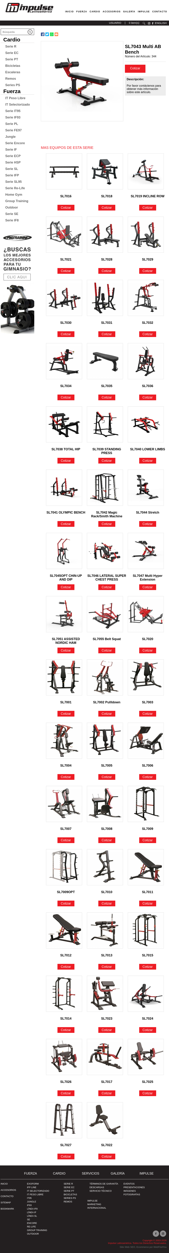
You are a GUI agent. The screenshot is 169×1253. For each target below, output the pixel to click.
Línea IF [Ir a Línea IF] (31, 1212)
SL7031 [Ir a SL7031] (106, 323)
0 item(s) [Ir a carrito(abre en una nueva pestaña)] (134, 22)
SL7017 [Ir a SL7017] (106, 1082)
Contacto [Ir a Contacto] (159, 11)
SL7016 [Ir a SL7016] (66, 196)
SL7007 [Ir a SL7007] (66, 829)
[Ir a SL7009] (146, 804)
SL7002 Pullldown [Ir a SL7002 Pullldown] (106, 702)
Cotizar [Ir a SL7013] (107, 967)
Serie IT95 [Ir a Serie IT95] (13, 111)
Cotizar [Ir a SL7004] (66, 777)
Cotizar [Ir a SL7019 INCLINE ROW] (148, 207)
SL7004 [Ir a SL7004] (66, 765)
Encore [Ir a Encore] (32, 1223)
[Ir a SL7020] (146, 614)
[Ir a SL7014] (64, 994)
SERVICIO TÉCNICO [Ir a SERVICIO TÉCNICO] (101, 1191)
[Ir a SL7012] (64, 930)
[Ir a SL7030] (64, 298)
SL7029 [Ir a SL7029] (147, 259)
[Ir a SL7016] (64, 171)
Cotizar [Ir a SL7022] (107, 1156)
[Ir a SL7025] (146, 1057)
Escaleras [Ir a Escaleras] (12, 72)
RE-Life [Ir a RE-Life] (31, 1226)
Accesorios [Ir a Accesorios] (112, 11)
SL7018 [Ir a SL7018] (106, 196)
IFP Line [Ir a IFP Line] (31, 1187)
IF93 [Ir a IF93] (29, 1205)
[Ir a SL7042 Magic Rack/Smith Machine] (105, 488)
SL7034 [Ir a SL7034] (66, 386)
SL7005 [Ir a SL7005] (106, 765)
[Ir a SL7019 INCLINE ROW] (146, 171)
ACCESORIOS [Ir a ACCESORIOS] (8, 1190)
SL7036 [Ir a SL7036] (147, 386)
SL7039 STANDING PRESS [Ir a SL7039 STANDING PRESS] (106, 449)
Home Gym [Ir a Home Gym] (13, 194)
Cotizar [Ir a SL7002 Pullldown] (107, 713)
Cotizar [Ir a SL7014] (66, 1030)
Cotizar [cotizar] (135, 68)
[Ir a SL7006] (146, 741)
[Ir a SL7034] (64, 361)
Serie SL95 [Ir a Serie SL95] (13, 182)
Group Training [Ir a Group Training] (16, 201)
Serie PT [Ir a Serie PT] (11, 59)
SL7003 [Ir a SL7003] (147, 702)
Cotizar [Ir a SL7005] (107, 777)
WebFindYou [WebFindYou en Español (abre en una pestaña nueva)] (160, 1247)
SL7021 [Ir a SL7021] (66, 259)
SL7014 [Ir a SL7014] (66, 1018)
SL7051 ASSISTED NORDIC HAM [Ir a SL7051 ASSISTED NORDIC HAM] (66, 639)
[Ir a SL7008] (105, 804)
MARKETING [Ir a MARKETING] (94, 1204)
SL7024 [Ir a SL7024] (147, 1018)
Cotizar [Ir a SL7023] (107, 1030)
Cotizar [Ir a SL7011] (148, 903)
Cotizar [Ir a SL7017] (107, 1093)
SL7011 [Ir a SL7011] (147, 892)
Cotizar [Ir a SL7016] (66, 207)
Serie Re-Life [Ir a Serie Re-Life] (15, 188)
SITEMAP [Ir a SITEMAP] (6, 1202)
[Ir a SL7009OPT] (64, 867)
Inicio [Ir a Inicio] (4, 1183)
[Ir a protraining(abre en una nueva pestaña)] (17, 282)
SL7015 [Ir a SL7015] (147, 955)
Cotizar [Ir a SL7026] (66, 1093)
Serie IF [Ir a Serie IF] (11, 149)
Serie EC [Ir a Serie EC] (12, 53)
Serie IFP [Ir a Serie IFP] (12, 175)
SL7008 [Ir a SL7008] (106, 829)
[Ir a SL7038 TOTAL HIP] (64, 424)
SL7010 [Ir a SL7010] (106, 892)
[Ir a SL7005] (105, 741)
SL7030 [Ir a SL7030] (66, 323)
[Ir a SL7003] (146, 677)
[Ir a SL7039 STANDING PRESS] (105, 424)
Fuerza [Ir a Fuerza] (81, 11)
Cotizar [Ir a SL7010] (107, 903)
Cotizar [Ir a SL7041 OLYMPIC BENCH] (66, 524)
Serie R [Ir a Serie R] (10, 46)
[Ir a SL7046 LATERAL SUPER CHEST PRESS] (105, 551)
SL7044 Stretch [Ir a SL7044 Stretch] (147, 512)
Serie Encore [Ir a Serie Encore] (15, 143)
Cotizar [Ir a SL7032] (148, 334)
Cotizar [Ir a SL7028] (107, 271)
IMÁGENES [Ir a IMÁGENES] (129, 1191)
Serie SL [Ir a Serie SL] (11, 169)
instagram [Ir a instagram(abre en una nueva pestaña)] (149, 23)
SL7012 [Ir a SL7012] (66, 955)
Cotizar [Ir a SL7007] (66, 840)
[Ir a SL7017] (105, 1057)
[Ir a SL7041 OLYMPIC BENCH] (64, 488)
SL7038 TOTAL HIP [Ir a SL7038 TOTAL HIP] (66, 449)
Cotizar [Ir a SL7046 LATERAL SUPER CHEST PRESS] (107, 587)
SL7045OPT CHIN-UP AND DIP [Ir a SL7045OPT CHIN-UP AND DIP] (66, 576)
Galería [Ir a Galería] (129, 11)
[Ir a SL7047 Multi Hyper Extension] (146, 551)
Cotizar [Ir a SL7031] (107, 334)
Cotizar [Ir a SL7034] (66, 397)
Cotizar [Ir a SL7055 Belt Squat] (107, 650)
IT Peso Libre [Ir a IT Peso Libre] (15, 98)
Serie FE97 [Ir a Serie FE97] (13, 130)
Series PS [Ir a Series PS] (12, 85)
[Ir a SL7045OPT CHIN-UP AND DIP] (64, 551)
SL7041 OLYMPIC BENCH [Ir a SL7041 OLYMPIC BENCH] (65, 512)
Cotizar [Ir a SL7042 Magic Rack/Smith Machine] (107, 524)
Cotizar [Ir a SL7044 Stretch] (148, 524)
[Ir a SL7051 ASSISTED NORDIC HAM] (64, 614)
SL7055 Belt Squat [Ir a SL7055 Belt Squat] (107, 639)
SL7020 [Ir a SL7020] (147, 639)
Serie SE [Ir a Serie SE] (11, 214)
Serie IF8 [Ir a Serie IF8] (12, 220)
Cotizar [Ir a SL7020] (148, 650)
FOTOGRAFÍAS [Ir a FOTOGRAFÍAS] (131, 1194)
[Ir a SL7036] (146, 361)
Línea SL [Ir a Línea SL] (32, 1216)
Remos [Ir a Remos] (10, 78)
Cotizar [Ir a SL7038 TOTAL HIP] (66, 460)
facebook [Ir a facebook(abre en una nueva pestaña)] (152, 23)
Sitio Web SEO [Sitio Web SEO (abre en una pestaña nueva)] (127, 1247)
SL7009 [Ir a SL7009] (147, 829)
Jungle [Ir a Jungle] (10, 136)
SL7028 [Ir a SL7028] (106, 259)
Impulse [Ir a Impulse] (144, 11)
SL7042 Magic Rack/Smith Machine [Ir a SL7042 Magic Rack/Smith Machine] (106, 513)
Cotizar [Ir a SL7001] (66, 713)
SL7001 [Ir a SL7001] (66, 702)
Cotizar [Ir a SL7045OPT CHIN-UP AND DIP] (66, 587)
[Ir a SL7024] (146, 994)
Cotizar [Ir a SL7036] (148, 397)
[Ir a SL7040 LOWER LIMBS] (146, 424)
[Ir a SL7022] (105, 1120)
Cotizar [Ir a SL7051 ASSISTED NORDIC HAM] (66, 650)
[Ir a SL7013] (105, 930)
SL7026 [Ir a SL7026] (66, 1082)
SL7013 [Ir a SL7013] (106, 955)
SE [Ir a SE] (28, 1219)
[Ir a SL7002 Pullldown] (105, 677)
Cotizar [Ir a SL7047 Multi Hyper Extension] (148, 587)
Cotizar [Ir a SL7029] (148, 271)
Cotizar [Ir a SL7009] (148, 840)
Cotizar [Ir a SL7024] (148, 1030)
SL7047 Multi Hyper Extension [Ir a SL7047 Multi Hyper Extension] (147, 576)
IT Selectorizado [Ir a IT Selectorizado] (17, 104)
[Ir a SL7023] (105, 994)
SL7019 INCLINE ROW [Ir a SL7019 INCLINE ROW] (148, 196)
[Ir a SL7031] (105, 298)
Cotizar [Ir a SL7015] (148, 967)
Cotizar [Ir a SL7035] (107, 397)
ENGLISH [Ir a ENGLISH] (161, 22)
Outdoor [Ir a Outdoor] (11, 207)
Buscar (144, 23)
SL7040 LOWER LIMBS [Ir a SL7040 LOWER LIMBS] (147, 449)
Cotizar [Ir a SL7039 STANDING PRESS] (107, 460)
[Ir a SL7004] (64, 741)
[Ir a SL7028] (105, 235)
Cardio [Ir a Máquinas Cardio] (95, 11)
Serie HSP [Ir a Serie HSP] (13, 162)
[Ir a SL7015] (146, 930)
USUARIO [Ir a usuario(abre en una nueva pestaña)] (115, 22)
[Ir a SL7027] (64, 1120)
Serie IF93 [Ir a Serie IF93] (13, 117)
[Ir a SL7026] (64, 1057)
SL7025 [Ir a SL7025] (147, 1082)
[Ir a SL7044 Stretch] (146, 488)
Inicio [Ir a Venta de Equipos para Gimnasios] (69, 11)
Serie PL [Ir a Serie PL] (11, 124)
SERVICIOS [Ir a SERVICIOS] (90, 1173)
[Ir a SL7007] (64, 804)
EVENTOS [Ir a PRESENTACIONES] (129, 1183)
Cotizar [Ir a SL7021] (66, 271)
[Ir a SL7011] (146, 867)
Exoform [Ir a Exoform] (33, 1183)
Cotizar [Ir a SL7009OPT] (66, 903)
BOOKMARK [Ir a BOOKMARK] (7, 1208)
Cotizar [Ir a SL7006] (148, 777)
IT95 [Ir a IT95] (29, 1198)
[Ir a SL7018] (105, 171)
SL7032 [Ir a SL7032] (147, 323)
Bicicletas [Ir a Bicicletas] (12, 66)
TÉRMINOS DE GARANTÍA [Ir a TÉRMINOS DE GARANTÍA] (104, 1183)
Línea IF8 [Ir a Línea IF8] (32, 1208)
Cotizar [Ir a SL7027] (66, 1156)
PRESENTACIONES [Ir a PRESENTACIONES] (134, 1187)
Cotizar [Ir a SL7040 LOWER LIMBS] (148, 460)
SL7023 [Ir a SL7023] (106, 1018)
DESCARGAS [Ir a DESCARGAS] (97, 1187)
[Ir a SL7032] (146, 298)
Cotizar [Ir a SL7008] (107, 840)
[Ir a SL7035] (105, 361)
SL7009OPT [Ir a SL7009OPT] (66, 892)
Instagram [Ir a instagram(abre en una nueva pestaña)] (163, 1233)
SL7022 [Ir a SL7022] (106, 1145)
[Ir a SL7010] (105, 867)
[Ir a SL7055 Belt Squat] (105, 614)
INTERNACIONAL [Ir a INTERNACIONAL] (96, 1208)
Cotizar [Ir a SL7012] (66, 967)
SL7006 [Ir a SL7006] (147, 765)
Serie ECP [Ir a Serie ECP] (13, 156)
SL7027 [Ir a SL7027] (66, 1145)
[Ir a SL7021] (64, 235)
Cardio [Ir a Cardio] (11, 40)
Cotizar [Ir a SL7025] (148, 1093)
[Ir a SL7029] (146, 235)
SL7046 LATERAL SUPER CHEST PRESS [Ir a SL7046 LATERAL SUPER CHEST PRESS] (106, 576)
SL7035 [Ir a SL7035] (106, 386)
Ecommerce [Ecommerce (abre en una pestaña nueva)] (142, 1247)
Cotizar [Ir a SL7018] (107, 207)
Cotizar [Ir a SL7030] (66, 334)
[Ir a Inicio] (29, 13)
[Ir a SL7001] (64, 677)
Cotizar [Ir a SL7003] (148, 713)
